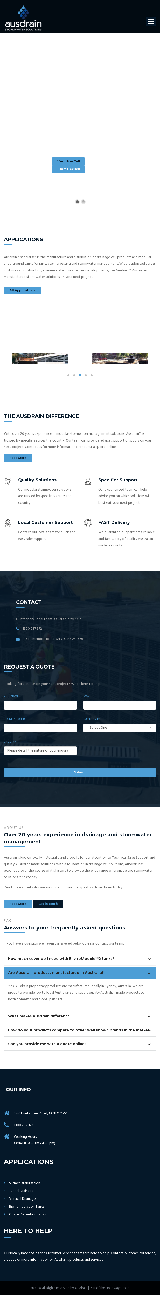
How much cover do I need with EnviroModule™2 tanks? (61, 958)
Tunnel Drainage (21, 1191)
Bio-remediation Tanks (26, 1206)
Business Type (93, 719)
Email (87, 696)
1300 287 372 (32, 629)
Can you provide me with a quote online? (47, 1044)
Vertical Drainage (22, 1199)
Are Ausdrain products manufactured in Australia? (56, 972)
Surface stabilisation (24, 1183)
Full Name (11, 696)
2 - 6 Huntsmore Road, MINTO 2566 (40, 1114)
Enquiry (10, 742)
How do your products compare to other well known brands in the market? (80, 1030)
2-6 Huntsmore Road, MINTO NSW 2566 (53, 639)
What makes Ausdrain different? (38, 1016)
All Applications (22, 290)
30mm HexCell (68, 169)
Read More (18, 458)
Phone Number (14, 719)
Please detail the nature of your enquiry (40, 750)
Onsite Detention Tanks (27, 1214)
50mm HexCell (68, 161)
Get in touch (48, 904)
